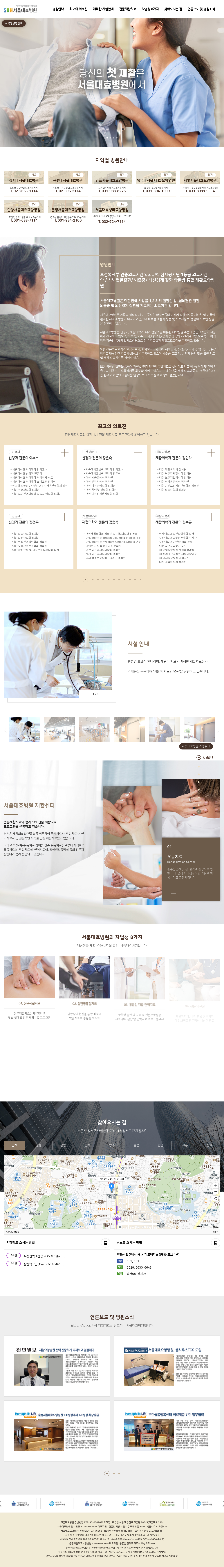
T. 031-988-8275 (112, 191)
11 (140, 579)
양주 (112, 1145)
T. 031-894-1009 (156, 191)
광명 (63, 1145)
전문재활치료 (127, 9)
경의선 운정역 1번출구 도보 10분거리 (68, 217)
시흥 (185, 1145)
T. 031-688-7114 (24, 220)
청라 (209, 1145)
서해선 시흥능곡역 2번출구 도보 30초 (200, 188)
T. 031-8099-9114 (200, 191)
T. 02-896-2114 (68, 191)
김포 (87, 1145)
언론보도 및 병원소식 (201, 9)
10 (135, 579)
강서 (14, 1145)
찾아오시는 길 (173, 9)
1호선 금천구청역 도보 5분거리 (68, 188)
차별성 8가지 (150, 9)
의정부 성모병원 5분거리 (156, 188)
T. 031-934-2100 (68, 220)
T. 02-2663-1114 (24, 191)
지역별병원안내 (14, 23)
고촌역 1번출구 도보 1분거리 (112, 188)
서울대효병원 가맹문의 (196, 746)
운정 (136, 1145)
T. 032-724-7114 (112, 222)
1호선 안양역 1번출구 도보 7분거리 (24, 217)
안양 (160, 1145)
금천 (39, 1145)
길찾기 (215, 1232)
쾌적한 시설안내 (103, 9)
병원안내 (58, 9)
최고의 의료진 (78, 9)
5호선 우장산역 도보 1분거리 (24, 188)
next (218, 729)
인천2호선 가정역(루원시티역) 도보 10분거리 (112, 217)
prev (6, 729)
